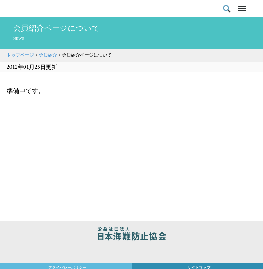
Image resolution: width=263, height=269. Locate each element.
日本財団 (131, 252)
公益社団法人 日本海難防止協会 (131, 234)
